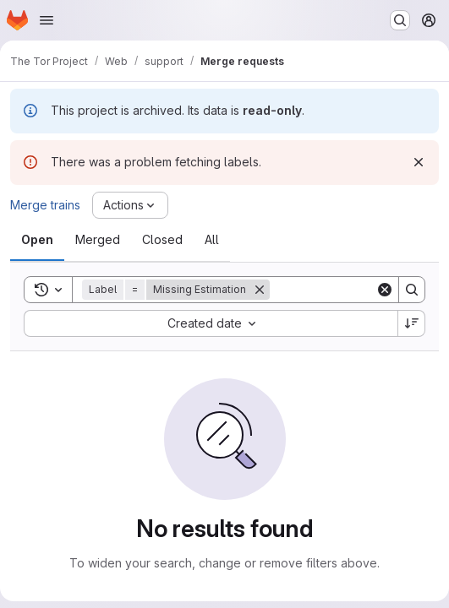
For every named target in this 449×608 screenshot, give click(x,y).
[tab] (37, 240)
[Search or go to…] (400, 20)
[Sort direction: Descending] (411, 323)
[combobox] (210, 323)
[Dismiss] (418, 162)
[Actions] (130, 205)
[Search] (411, 289)
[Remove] (259, 290)
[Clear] (385, 290)
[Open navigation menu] (46, 20)
